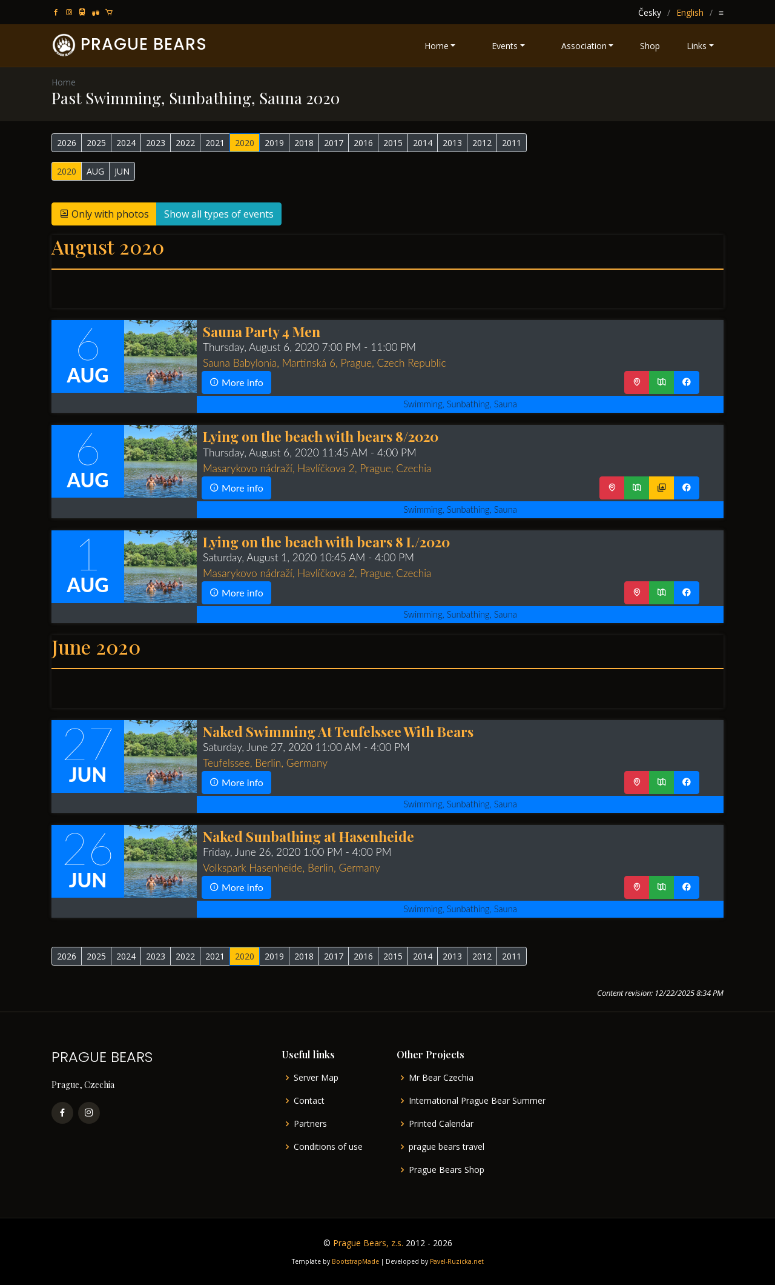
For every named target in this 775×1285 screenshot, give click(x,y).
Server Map (316, 1077)
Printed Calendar (441, 1124)
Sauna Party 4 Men (261, 331)
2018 (304, 143)
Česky (649, 12)
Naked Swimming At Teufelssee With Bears (338, 731)
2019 (274, 143)
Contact (309, 1100)
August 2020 (107, 246)
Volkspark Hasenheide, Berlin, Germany (291, 867)
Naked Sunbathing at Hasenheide (308, 836)
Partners (310, 1124)
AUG (95, 171)
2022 (185, 143)
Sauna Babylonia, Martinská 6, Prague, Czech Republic (324, 362)
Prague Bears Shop (446, 1170)
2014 (422, 143)
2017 (333, 143)
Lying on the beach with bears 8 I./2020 (326, 541)
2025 (96, 143)
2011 (511, 143)
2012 (482, 143)
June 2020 (95, 646)
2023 (155, 143)
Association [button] (584, 46)
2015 (393, 143)
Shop (650, 46)
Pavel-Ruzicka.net (457, 1261)
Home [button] (436, 46)
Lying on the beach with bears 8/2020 (320, 436)
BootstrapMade (355, 1261)
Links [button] (697, 46)
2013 (452, 143)
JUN (122, 171)
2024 (126, 143)
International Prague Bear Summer (477, 1100)
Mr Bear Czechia (441, 1077)
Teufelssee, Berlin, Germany (265, 762)
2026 (66, 143)
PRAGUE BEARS (144, 44)
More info (236, 382)
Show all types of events (219, 214)
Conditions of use (328, 1147)
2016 (363, 143)
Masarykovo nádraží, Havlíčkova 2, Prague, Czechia (317, 468)
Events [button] (505, 46)
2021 (215, 143)
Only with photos (104, 214)
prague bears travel (446, 1147)
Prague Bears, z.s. (368, 1243)
